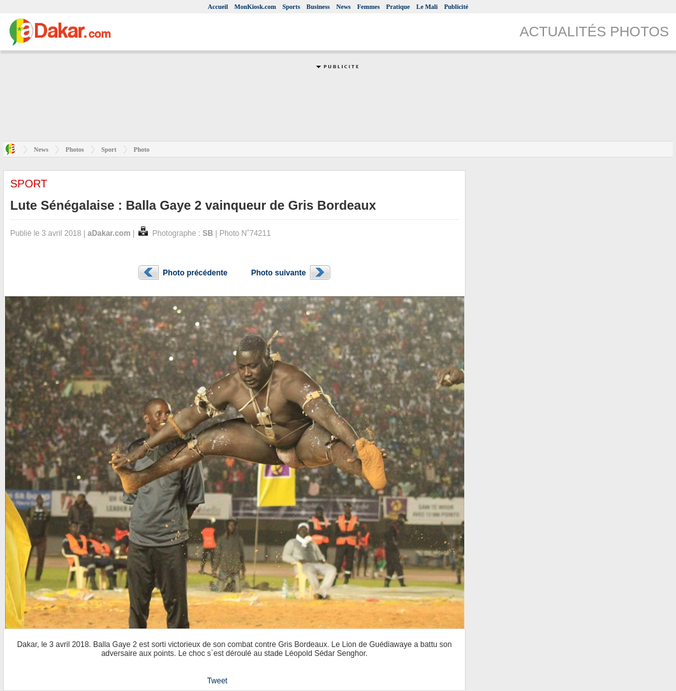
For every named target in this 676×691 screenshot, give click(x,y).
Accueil (218, 6)
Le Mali (427, 6)
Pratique (398, 6)
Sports (291, 6)
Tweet (217, 680)
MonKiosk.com (255, 6)
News (343, 6)
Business (318, 6)
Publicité (456, 6)
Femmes (368, 6)
